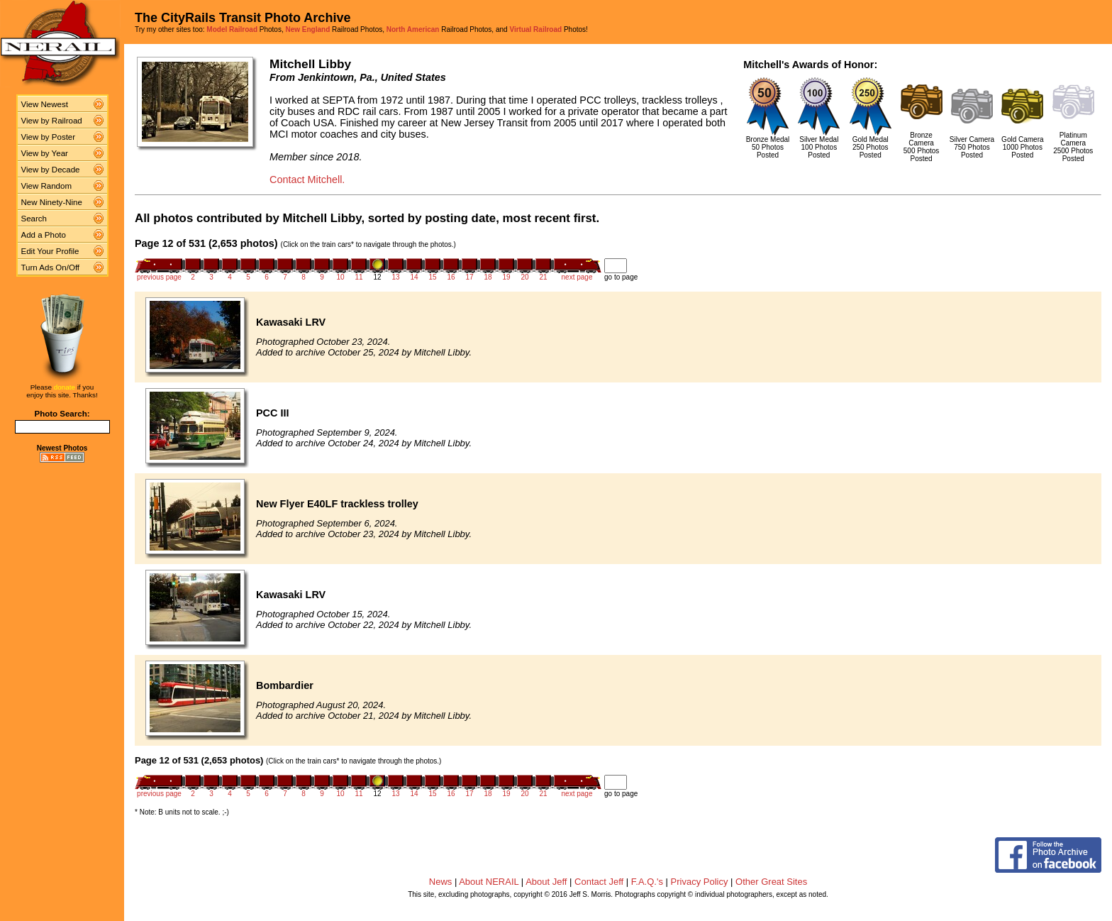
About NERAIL (488, 881)
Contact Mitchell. (307, 179)
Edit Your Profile (50, 251)
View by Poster (48, 137)
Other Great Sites (771, 881)
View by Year (44, 153)
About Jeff (546, 881)
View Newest (44, 104)
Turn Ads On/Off (50, 267)
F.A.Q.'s (647, 881)
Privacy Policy (699, 881)
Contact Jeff (598, 881)
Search (34, 218)
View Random (46, 186)
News (440, 881)
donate (64, 387)
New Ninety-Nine (51, 202)
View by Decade (50, 169)
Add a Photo (43, 235)
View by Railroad (51, 120)
